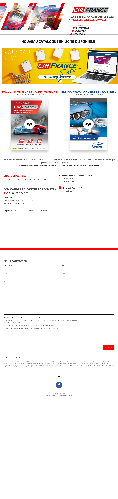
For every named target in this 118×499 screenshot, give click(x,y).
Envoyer (109, 347)
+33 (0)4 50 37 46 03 (16, 193)
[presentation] (20, 336)
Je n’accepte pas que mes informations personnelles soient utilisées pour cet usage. (31, 329)
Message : (8, 281)
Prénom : (8, 266)
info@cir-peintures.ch (67, 191)
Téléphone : (65, 274)
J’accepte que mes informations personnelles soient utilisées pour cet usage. (29, 325)
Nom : (63, 266)
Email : (7, 274)
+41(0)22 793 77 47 (70, 187)
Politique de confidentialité (64, 395)
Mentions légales (50, 395)
